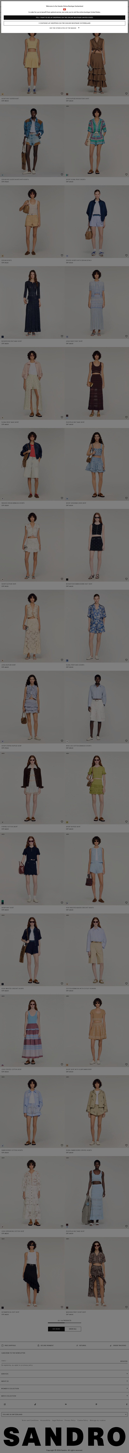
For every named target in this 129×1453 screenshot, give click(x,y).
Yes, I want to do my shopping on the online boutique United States (64, 17)
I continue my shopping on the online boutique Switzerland (64, 23)
